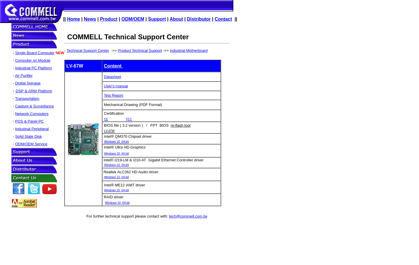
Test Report (113, 95)
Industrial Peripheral (32, 129)
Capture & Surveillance (34, 106)
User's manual (116, 86)
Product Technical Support (140, 50)
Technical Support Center (88, 50)
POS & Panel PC (29, 121)
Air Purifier (24, 75)
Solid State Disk (28, 136)
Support (157, 19)
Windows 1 (116, 141)
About (176, 19)
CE (106, 119)
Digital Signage (27, 83)
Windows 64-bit (116, 153)
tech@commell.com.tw (188, 216)
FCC (129, 119)
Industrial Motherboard (188, 50)
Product (108, 19)
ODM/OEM (132, 19)
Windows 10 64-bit (116, 165)
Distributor (199, 19)
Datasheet (112, 77)
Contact (223, 19)
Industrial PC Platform (33, 68)
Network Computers (32, 114)
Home (73, 19)
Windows (116, 177)
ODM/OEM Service (31, 144)
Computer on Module (32, 60)
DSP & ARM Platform (34, 91)
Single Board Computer (34, 53)
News (90, 19)
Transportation (27, 98)
